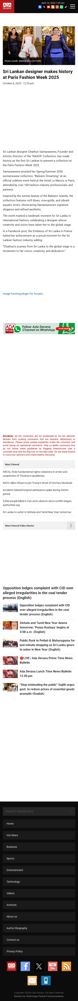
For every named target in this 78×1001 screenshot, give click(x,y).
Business (12, 846)
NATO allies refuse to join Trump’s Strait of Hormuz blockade (37, 482)
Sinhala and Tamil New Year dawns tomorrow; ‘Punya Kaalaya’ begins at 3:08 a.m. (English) (44, 627)
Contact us (13, 939)
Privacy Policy (15, 951)
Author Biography (17, 928)
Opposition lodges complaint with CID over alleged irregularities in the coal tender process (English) (45, 610)
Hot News (12, 835)
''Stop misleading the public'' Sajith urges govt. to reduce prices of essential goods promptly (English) (47, 689)
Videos (10, 893)
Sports (10, 858)
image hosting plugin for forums (23, 293)
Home (10, 823)
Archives (11, 904)
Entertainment (15, 870)
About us (12, 916)
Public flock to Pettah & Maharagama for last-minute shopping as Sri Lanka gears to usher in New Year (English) (47, 645)
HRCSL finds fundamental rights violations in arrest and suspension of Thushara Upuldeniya (35, 473)
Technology (13, 881)
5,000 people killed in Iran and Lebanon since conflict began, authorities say (37, 503)
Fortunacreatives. (55, 996)
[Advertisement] (36, 120)
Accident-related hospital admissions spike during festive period (35, 492)
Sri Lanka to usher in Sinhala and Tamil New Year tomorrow (37, 512)
